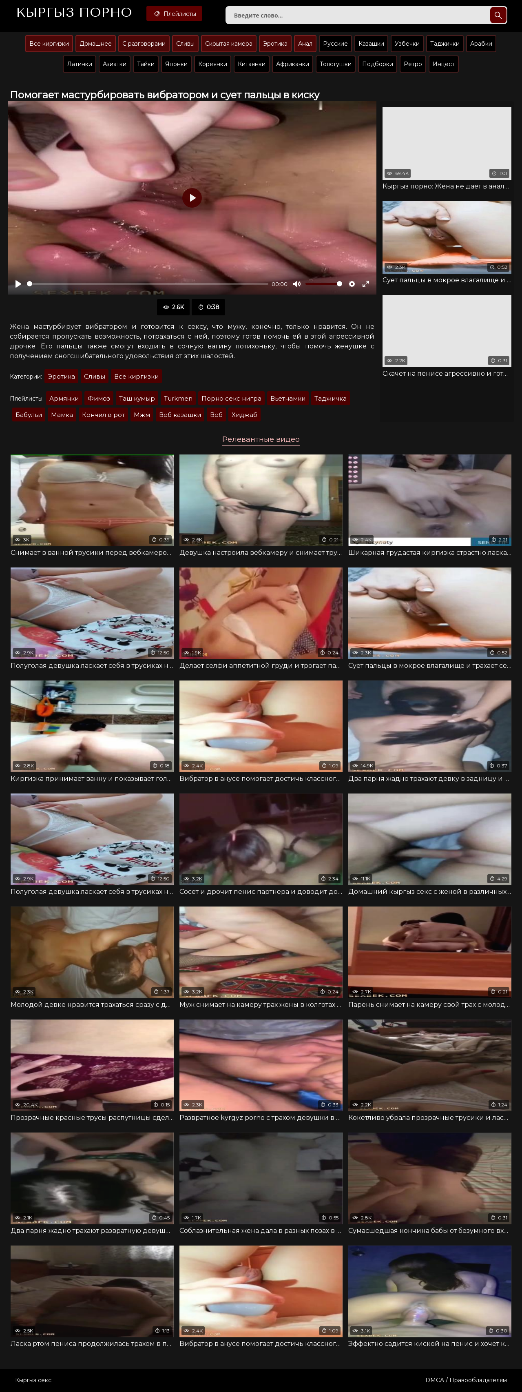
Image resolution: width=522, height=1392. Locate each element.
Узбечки (407, 43)
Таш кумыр (137, 398)
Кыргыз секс (33, 1380)
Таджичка (330, 398)
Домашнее (96, 43)
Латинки (79, 64)
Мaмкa (62, 415)
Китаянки (251, 64)
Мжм (142, 415)
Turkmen (178, 398)
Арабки (481, 43)
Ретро (413, 64)
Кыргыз (74, 12)
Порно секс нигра (231, 398)
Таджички (445, 43)
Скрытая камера (228, 43)
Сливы (185, 43)
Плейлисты (174, 13)
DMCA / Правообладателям (466, 1380)
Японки (176, 64)
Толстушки (336, 64)
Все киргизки (49, 43)
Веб (216, 415)
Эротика (275, 43)
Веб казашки (180, 415)
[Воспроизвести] (18, 283)
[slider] (147, 284)
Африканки (292, 64)
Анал (305, 43)
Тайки (146, 64)
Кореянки (212, 64)
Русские (335, 43)
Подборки (377, 64)
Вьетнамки (287, 398)
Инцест (444, 64)
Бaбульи (28, 415)
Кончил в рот (103, 415)
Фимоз (99, 398)
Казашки (371, 43)
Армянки (64, 398)
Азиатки (114, 64)
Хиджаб (244, 415)
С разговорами (144, 43)
